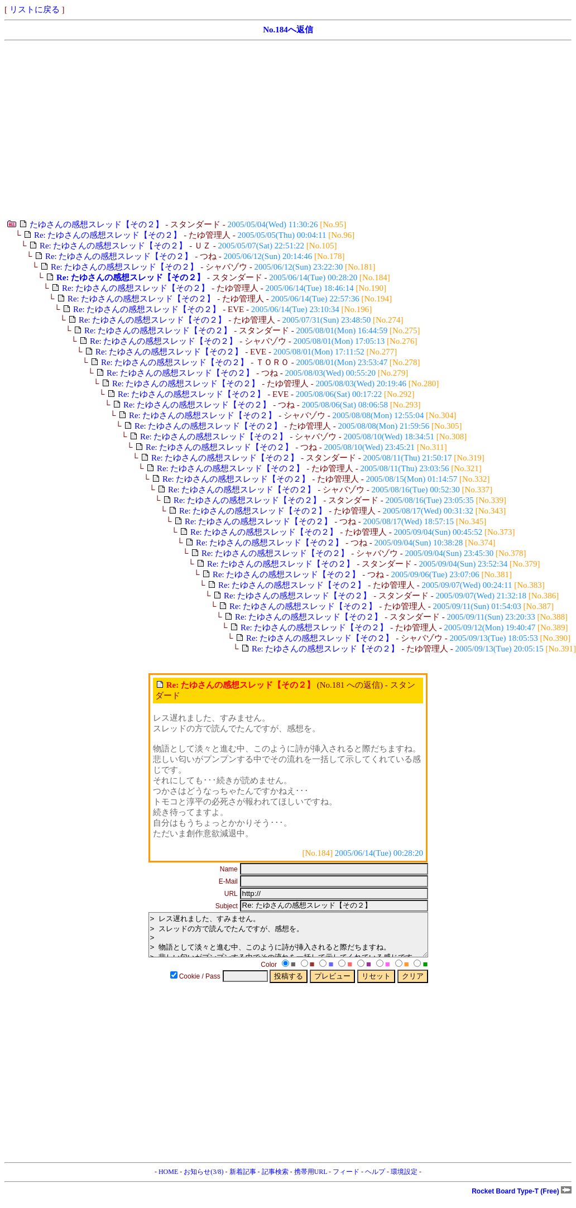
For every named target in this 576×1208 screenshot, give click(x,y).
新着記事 (242, 1180)
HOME (168, 1180)
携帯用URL (311, 1180)
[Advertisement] (183, 130)
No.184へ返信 (288, 29)
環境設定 (404, 1180)
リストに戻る (34, 9)
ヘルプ (375, 1180)
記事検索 (275, 1180)
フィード (346, 1180)
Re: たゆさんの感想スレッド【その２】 (108, 235)
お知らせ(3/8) (203, 1180)
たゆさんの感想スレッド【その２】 (97, 224)
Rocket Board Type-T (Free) (522, 1200)
